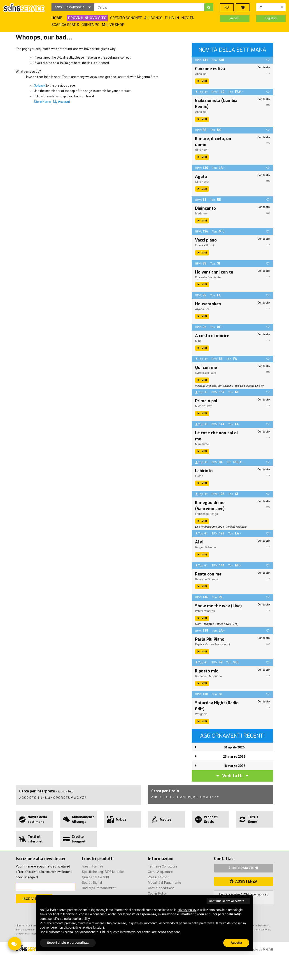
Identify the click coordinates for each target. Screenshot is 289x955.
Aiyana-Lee (202, 309)
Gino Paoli (201, 149)
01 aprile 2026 (234, 747)
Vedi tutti (232, 776)
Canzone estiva (210, 68)
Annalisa (200, 74)
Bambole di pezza (207, 579)
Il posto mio (207, 671)
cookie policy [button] (81, 918)
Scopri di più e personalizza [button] (68, 942)
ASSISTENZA (243, 881)
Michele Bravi (203, 406)
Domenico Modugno (208, 676)
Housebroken (208, 304)
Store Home (42, 102)
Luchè (199, 476)
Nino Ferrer (202, 181)
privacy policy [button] (186, 910)
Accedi (234, 18)
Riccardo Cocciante (208, 277)
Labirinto (204, 471)
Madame (201, 213)
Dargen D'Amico (205, 547)
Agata (201, 176)
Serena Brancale (205, 372)
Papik (198, 644)
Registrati (271, 18)
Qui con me (206, 367)
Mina (198, 341)
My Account (61, 102)
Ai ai (199, 542)
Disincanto (205, 208)
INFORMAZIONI (243, 868)
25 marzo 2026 (234, 756)
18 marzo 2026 (234, 766)
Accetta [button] (236, 942)
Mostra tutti (65, 791)
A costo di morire (212, 335)
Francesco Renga (206, 513)
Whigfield (201, 714)
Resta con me (208, 574)
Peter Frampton (205, 611)
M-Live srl (263, 925)
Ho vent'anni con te (214, 272)
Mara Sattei (202, 444)
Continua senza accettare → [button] (228, 901)
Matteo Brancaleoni (217, 644)
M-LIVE (268, 949)
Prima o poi (206, 401)
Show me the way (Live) (218, 606)
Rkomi (209, 245)
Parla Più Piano (209, 639)
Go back (39, 85)
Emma (199, 245)
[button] (72, 7)
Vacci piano (206, 240)
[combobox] (149, 7)
